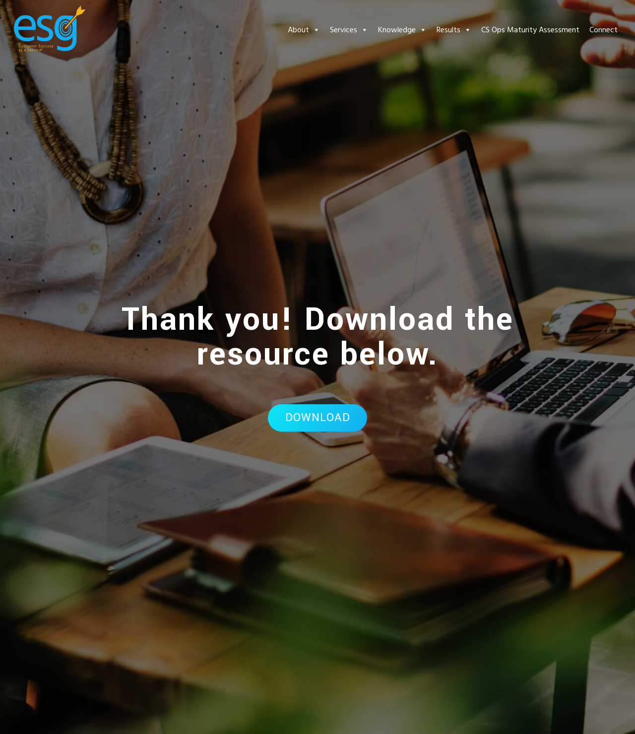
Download (317, 418)
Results (454, 29)
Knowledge (402, 29)
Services (349, 29)
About (304, 29)
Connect (603, 29)
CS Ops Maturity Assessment (530, 29)
